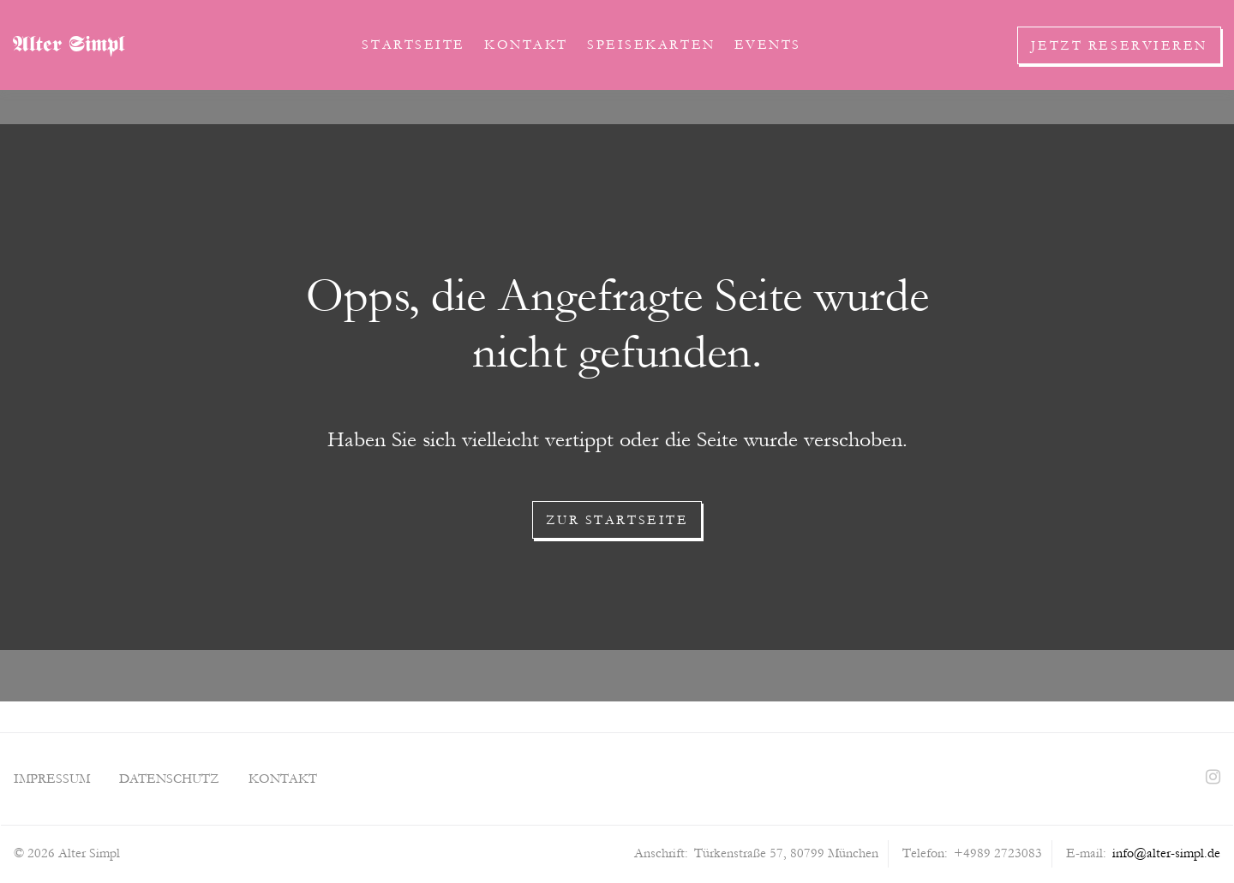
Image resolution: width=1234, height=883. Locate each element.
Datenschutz (169, 778)
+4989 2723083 (998, 853)
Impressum (52, 778)
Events (767, 44)
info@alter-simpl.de (1166, 853)
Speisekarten (651, 44)
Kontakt (526, 44)
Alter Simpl (68, 46)
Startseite (413, 44)
